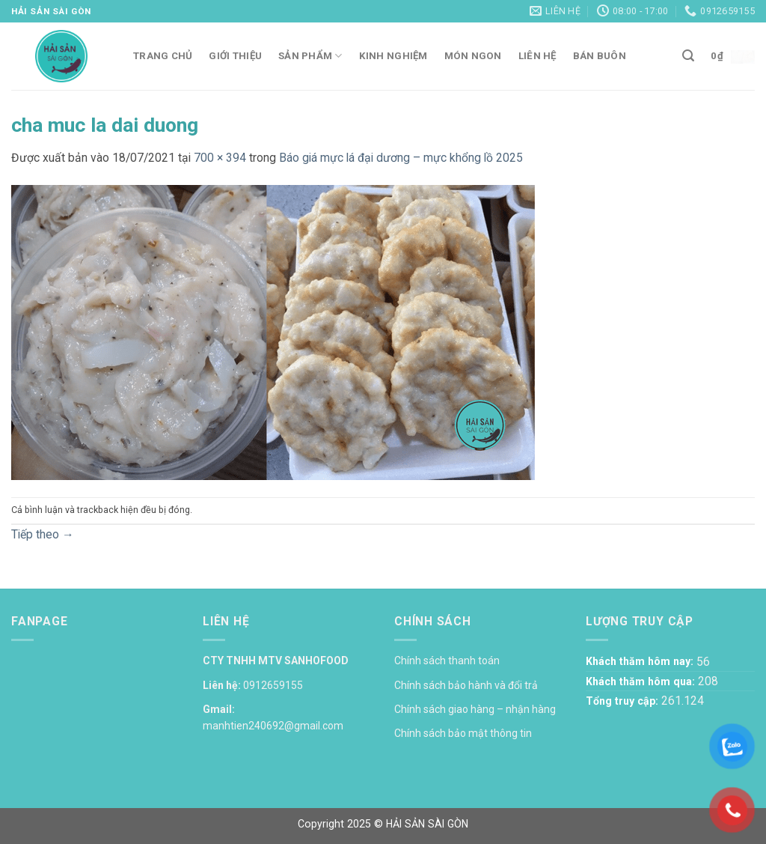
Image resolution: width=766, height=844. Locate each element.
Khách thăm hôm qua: (642, 681)
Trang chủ (162, 55)
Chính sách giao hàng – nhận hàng (475, 709)
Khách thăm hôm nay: (641, 661)
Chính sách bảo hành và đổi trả (466, 685)
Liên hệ (537, 55)
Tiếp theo (42, 534)
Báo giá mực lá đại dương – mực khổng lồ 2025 (401, 158)
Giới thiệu (235, 55)
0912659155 (273, 685)
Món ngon (473, 55)
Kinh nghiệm (393, 55)
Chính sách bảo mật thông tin (463, 733)
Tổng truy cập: (623, 701)
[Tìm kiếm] (688, 55)
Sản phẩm (310, 56)
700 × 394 (220, 158)
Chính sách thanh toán (447, 661)
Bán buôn (599, 55)
